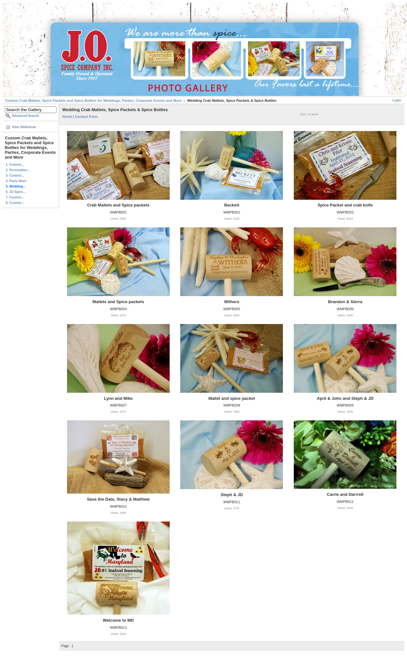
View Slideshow (24, 127)
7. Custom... (15, 197)
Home (67, 116)
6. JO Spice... (16, 192)
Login (397, 100)
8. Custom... (15, 203)
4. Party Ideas (16, 181)
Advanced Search (25, 116)
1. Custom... (15, 164)
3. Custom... (15, 175)
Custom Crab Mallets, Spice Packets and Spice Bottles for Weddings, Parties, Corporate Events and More (93, 100)
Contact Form (86, 116)
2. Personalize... (18, 170)
